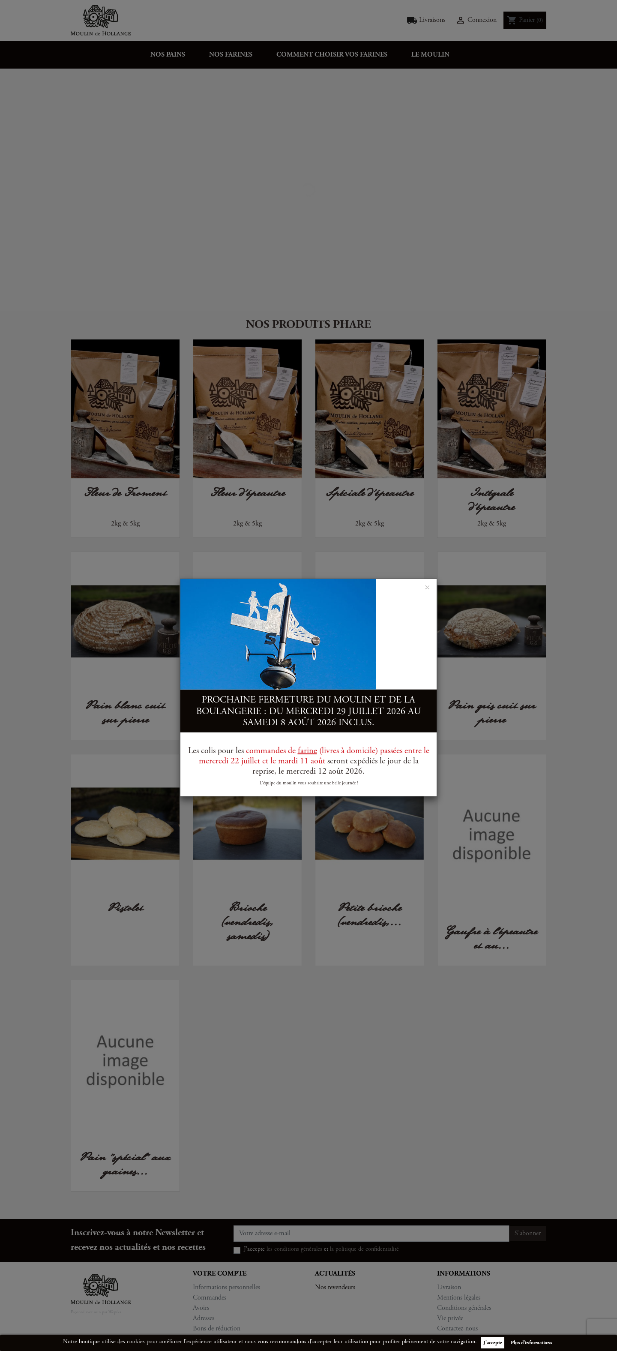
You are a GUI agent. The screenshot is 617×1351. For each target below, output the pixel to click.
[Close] (427, 585)
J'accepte (492, 1342)
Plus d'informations (531, 1342)
